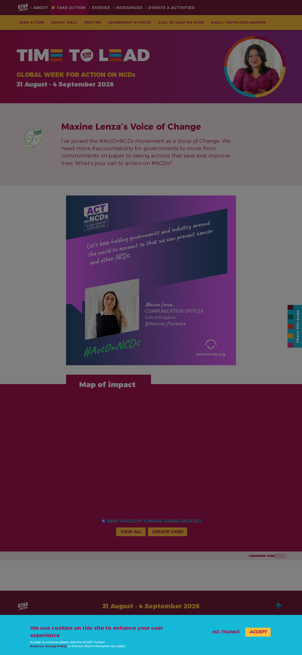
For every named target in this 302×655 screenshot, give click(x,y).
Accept (258, 631)
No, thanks (225, 631)
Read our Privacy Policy (48, 646)
